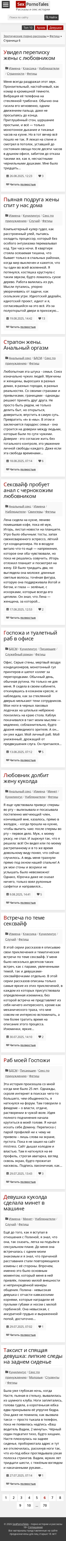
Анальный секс (20, 358)
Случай (34, 221)
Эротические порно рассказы (25, 36)
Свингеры (35, 512)
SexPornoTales (20, 1524)
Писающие (48, 649)
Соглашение (35, 1527)
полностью (28, 184)
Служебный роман (19, 654)
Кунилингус (31, 215)
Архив (41, 28)
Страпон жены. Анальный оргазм (26, 344)
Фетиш (54, 36)
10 (29, 1505)
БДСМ (38, 358)
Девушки (55, 28)
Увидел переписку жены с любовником (29, 54)
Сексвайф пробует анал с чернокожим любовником (28, 490)
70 (45, 1505)
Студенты (52, 1377)
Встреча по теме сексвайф (24, 920)
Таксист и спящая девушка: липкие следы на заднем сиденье (33, 1355)
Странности (15, 74)
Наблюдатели (49, 68)
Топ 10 (28, 28)
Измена (14, 68)
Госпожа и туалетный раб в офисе (30, 635)
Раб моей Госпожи (27, 1060)
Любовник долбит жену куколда (26, 778)
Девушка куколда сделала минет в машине (25, 1202)
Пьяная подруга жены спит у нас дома (31, 202)
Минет (52, 791)
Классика (29, 68)
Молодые (36, 1377)
